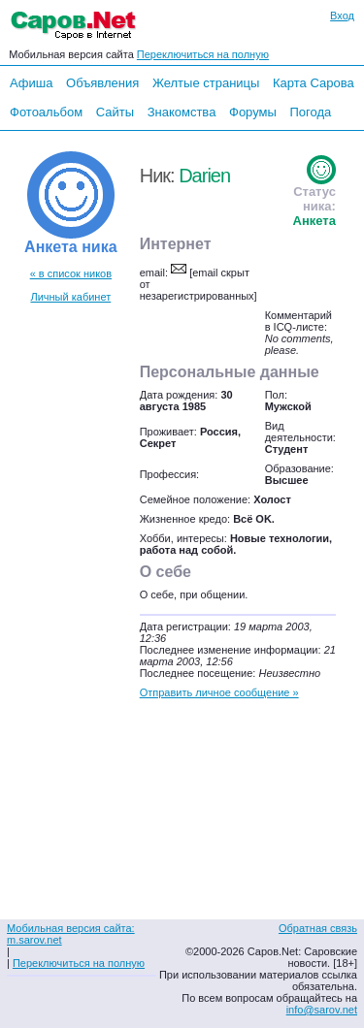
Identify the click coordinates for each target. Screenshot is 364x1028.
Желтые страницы (206, 83)
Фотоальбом (46, 112)
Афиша (31, 83)
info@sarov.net (321, 1009)
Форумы (253, 112)
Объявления (102, 83)
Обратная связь (318, 928)
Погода (310, 112)
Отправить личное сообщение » (219, 692)
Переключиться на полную (203, 54)
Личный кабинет (70, 297)
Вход (342, 15)
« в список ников (71, 273)
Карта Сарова (313, 83)
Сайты (115, 112)
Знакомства (182, 112)
